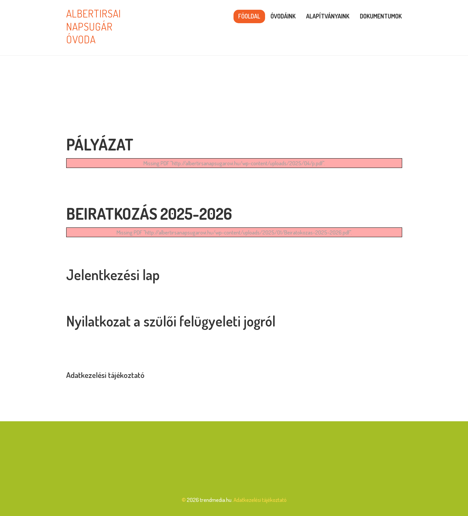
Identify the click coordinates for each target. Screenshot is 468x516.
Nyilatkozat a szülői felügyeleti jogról (170, 321)
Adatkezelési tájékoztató (105, 375)
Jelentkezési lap (113, 274)
